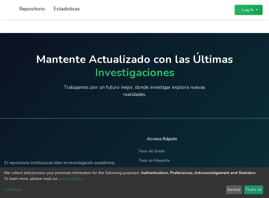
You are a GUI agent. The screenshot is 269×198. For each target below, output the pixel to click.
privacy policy (70, 178)
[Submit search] (217, 10)
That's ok (253, 189)
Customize (13, 189)
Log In (247, 10)
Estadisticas (67, 9)
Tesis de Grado (152, 151)
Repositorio (32, 9)
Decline (234, 189)
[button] (227, 10)
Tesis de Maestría (154, 160)
